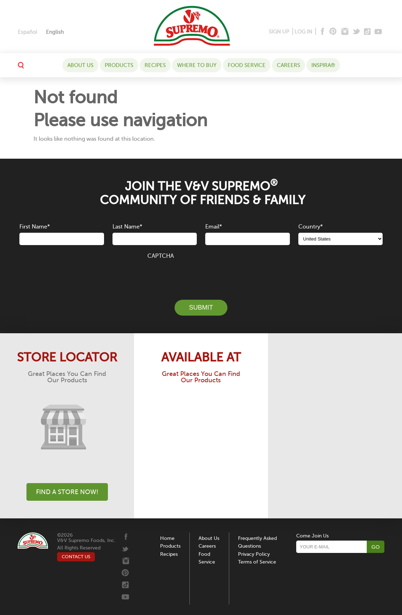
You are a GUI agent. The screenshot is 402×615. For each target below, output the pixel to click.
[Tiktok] (367, 32)
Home (167, 538)
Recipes (155, 65)
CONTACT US (76, 556)
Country (310, 227)
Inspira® (323, 65)
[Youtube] (378, 32)
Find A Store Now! (67, 491)
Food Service (247, 65)
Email (213, 227)
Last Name (127, 227)
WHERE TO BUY (197, 65)
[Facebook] (321, 32)
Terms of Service (257, 562)
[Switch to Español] (27, 32)
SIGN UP (279, 32)
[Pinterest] (332, 32)
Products (119, 65)
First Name (34, 227)
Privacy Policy (254, 554)
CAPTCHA (160, 256)
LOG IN (303, 32)
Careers (288, 65)
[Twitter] (357, 32)
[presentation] (201, 275)
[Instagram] (345, 32)
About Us (80, 65)
